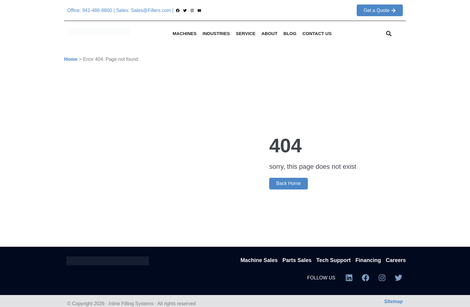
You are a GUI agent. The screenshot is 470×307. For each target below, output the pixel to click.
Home (70, 59)
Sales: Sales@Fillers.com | (145, 10)
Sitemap (393, 301)
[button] (389, 33)
